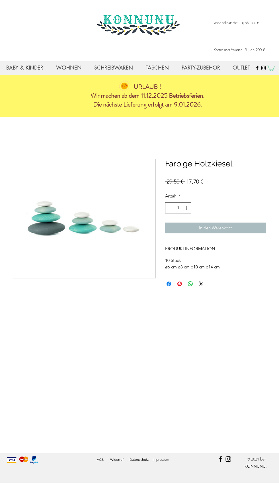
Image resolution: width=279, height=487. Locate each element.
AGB (100, 459)
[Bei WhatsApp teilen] (190, 283)
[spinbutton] (178, 208)
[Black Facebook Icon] (257, 68)
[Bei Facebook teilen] (168, 283)
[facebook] (220, 459)
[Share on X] (201, 283)
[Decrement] (170, 208)
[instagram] (228, 459)
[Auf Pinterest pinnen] (179, 283)
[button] (270, 67)
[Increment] (187, 208)
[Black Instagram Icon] (263, 68)
